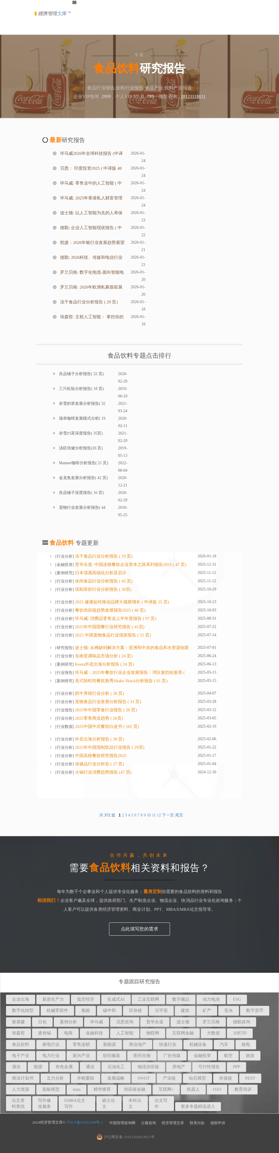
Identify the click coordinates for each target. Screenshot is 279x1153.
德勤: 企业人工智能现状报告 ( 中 (90, 227)
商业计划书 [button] (22, 1078)
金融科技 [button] (94, 1033)
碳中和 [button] (109, 1010)
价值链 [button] (225, 1078)
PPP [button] (236, 1066)
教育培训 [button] (243, 1089)
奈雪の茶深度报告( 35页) (80, 433)
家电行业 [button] (51, 1044)
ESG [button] (237, 999)
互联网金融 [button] (183, 1033)
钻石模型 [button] (197, 1078)
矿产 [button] (207, 1010)
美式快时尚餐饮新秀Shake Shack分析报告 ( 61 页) (120, 680)
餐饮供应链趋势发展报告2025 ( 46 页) (109, 610)
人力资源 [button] (20, 1089)
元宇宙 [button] (161, 1010)
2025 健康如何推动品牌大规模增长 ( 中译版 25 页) (121, 602)
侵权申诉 (217, 1123)
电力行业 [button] (51, 1055)
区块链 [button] (135, 1010)
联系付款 (197, 1123)
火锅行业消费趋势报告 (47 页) (102, 772)
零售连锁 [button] (81, 1044)
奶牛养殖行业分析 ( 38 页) (99, 693)
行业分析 (65, 556)
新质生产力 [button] (53, 999)
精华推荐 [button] (102, 1089)
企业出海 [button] (20, 999)
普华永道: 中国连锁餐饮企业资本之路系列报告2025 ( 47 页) (130, 564)
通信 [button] (90, 1066)
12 (159, 815)
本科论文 (134, 1103)
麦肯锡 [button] (44, 1033)
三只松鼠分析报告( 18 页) (81, 389)
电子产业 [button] (20, 1055)
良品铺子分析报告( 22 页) (81, 374)
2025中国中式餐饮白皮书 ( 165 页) (106, 726)
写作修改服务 (44, 1103)
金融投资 (65, 565)
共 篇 (107, 815)
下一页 (168, 815)
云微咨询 (148, 1123)
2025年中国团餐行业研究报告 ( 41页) (109, 626)
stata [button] (77, 1089)
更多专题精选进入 (198, 1106)
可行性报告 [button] (209, 1066)
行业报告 (65, 672)
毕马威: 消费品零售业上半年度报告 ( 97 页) (115, 618)
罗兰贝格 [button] (211, 1022)
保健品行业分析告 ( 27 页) (99, 764)
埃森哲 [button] (18, 1033)
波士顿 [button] (183, 1022)
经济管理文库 (173, 1123)
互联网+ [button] (166, 1089)
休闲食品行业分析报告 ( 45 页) (103, 581)
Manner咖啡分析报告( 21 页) (83, 463)
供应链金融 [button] (134, 1089)
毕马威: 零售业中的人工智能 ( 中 (90, 183)
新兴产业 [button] (81, 1055)
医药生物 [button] (142, 1055)
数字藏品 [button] (180, 999)
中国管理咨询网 (122, 1123)
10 (149, 815)
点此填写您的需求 (139, 928)
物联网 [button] (152, 1033)
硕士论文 (108, 1103)
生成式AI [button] (116, 999)
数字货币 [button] (254, 1010)
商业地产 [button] (137, 1044)
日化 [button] (42, 1022)
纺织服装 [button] (111, 1055)
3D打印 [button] (240, 1033)
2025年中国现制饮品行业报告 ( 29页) (109, 747)
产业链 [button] (169, 1078)
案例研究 (65, 573)
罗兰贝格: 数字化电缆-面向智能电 (91, 272)
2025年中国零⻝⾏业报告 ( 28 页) (105, 710)
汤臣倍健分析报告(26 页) (80, 448)
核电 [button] (246, 1044)
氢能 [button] (85, 1010)
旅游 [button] (250, 1055)
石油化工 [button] (116, 1066)
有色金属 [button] (64, 1066)
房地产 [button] (178, 1066)
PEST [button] (250, 1078)
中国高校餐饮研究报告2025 (100, 755)
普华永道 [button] (154, 1022)
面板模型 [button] (51, 1089)
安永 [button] (228, 1010)
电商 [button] (68, 1033)
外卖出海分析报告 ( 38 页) (99, 739)
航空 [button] (228, 1055)
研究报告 (65, 648)
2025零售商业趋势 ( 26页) (98, 718)
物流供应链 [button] (148, 1066)
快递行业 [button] (167, 1044)
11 (154, 815)
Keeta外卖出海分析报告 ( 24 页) (104, 664)
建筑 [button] (185, 1010)
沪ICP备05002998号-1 (85, 1122)
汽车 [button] (224, 1044)
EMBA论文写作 (74, 1103)
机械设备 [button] (198, 1044)
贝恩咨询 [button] (124, 1022)
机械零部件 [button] (57, 1010)
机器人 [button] (193, 1089)
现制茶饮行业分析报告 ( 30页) (102, 589)
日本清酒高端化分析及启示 (100, 573)
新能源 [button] (109, 1044)
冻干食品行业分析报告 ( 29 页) (88, 302)
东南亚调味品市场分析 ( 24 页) (103, 656)
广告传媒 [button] (172, 1055)
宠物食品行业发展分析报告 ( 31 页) (107, 701)
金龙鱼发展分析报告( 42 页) (83, 478)
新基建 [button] (18, 1022)
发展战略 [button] (115, 1078)
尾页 (179, 815)
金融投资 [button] (202, 1055)
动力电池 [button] (211, 999)
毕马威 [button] (96, 1022)
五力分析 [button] (55, 1078)
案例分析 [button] (68, 1022)
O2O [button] (217, 1089)
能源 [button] (38, 1066)
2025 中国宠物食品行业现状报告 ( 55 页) (112, 635)
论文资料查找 (18, 1103)
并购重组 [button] (85, 1078)
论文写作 (161, 1103)
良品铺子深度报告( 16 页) (81, 493)
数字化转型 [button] (22, 1010)
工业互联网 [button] (148, 999)
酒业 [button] (16, 1066)
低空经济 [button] (85, 999)
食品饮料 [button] (20, 1044)
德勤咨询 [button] (241, 1022)
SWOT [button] (144, 1078)
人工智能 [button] (124, 1033)
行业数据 (65, 726)
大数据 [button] (213, 1033)
